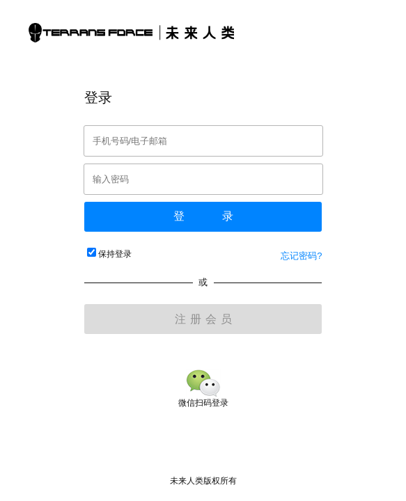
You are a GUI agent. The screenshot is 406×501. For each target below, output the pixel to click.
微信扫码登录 (203, 398)
